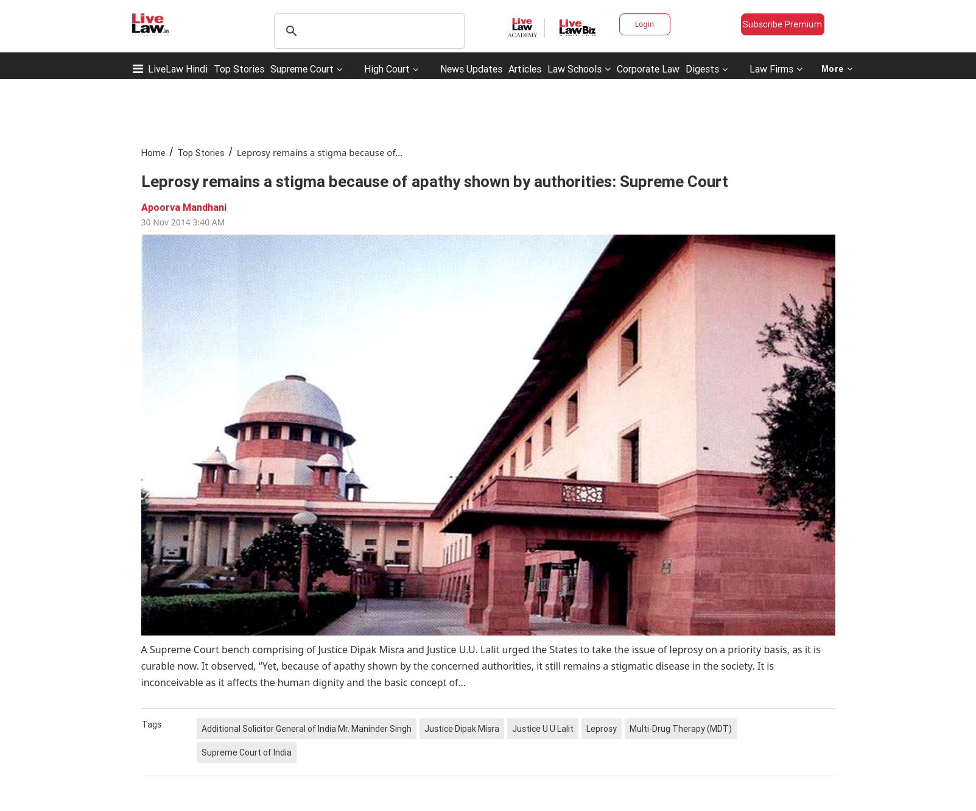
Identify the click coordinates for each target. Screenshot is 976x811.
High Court (387, 69)
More (837, 68)
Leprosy (601, 728)
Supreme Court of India (247, 752)
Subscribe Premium (782, 24)
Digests (702, 69)
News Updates (471, 69)
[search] (367, 31)
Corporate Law (648, 69)
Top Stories (239, 69)
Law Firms (776, 69)
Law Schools (579, 69)
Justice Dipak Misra (461, 728)
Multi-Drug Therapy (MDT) (681, 728)
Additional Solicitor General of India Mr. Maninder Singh (307, 728)
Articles (524, 69)
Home (153, 152)
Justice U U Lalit (543, 728)
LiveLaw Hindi (178, 69)
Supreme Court (302, 69)
